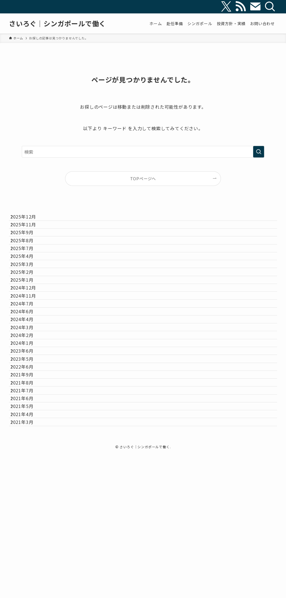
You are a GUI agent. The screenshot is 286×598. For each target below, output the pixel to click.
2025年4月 (27, 285)
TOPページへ (143, 178)
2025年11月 (28, 232)
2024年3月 (27, 404)
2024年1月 (27, 431)
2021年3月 (27, 563)
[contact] (255, 6)
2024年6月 (27, 378)
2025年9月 (27, 245)
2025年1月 (27, 325)
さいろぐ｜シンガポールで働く (57, 23)
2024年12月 (28, 338)
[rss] (240, 6)
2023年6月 (27, 444)
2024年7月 (27, 365)
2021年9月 (27, 484)
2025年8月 (27, 259)
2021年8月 (27, 497)
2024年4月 (27, 391)
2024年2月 (27, 417)
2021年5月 (27, 537)
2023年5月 (27, 457)
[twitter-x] (226, 6)
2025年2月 (27, 312)
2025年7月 (27, 272)
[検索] (270, 6)
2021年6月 (27, 523)
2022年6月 (27, 471)
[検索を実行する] (258, 152)
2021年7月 (27, 510)
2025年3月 (27, 298)
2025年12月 (28, 219)
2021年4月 (27, 550)
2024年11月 (28, 351)
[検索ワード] (143, 152)
